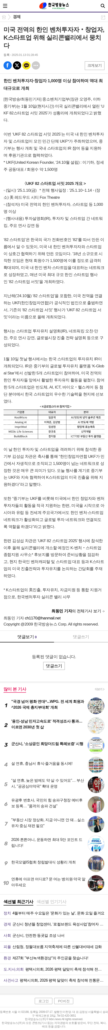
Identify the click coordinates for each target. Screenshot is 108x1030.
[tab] (18, 902)
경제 (17, 17)
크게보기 (94, 65)
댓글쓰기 (81, 636)
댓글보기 (27, 636)
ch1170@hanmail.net (43, 618)
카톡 (26, 65)
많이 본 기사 (15, 689)
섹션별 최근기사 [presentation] (18, 901)
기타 (36, 65)
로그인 (44, 1001)
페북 (8, 65)
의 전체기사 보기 (76, 611)
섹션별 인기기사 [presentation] (51, 901)
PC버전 (63, 1001)
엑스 (17, 65)
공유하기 (103, 17)
